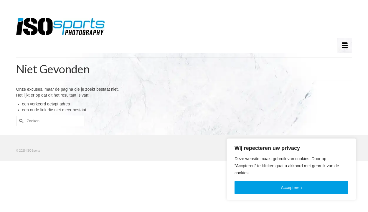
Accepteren (291, 187)
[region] (291, 169)
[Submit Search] (20, 121)
